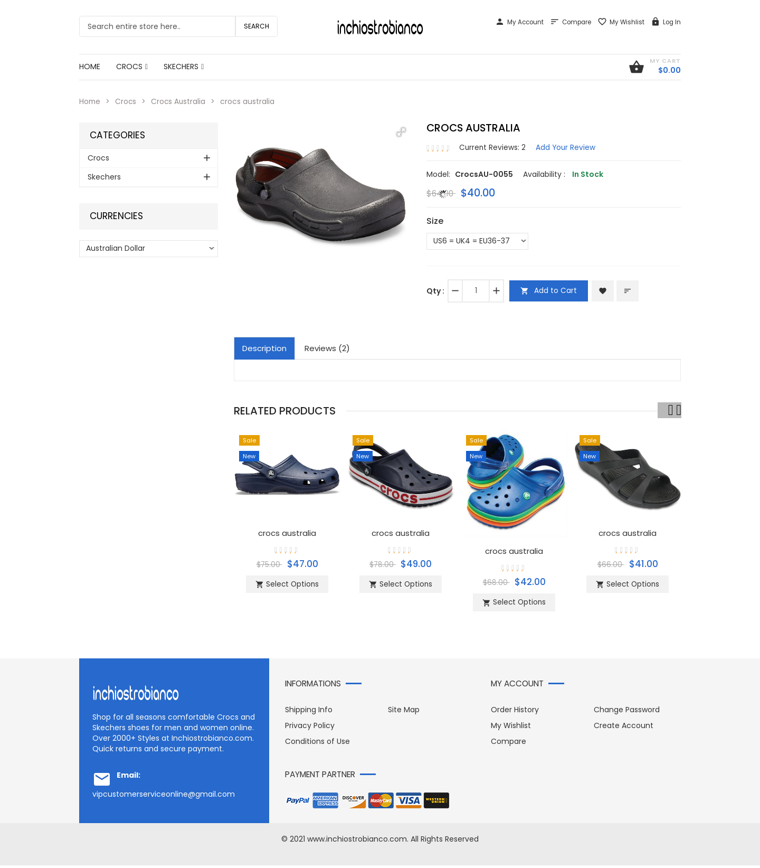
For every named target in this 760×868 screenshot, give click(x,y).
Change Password (627, 712)
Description (264, 347)
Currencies (116, 216)
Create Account (623, 728)
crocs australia (287, 531)
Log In (666, 22)
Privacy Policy (310, 728)
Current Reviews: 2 (493, 146)
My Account (519, 22)
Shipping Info (308, 712)
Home (90, 101)
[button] (401, 132)
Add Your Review (567, 146)
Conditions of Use (317, 744)
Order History (515, 712)
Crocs (127, 101)
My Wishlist (620, 22)
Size (434, 221)
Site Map (404, 712)
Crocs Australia (180, 101)
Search (256, 26)
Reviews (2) (327, 347)
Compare (570, 22)
